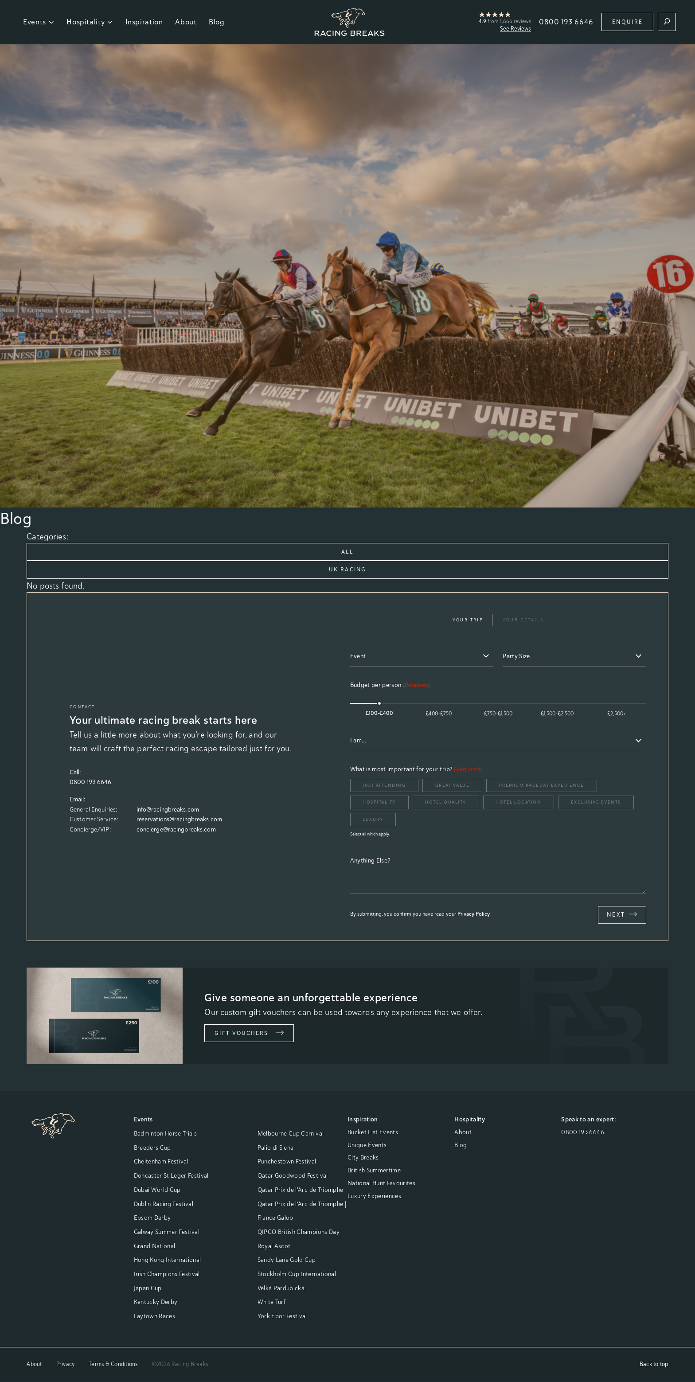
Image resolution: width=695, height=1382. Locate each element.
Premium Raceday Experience (541, 786)
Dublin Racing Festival (163, 1204)
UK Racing (347, 570)
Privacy (65, 1364)
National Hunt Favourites (381, 1183)
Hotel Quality (445, 802)
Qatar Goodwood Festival (293, 1176)
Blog (217, 22)
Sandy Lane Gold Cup (287, 1260)
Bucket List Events (373, 1132)
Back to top (654, 1364)
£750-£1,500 (498, 714)
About (185, 22)
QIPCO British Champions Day (299, 1232)
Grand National (155, 1246)
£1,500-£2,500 (557, 714)
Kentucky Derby (156, 1302)
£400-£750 (439, 714)
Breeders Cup (152, 1148)
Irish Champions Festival (167, 1274)
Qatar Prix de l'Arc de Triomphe (301, 1190)
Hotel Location (518, 802)
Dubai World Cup (157, 1190)
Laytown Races (154, 1316)
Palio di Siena (276, 1148)
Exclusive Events (596, 802)
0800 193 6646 (566, 22)
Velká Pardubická (281, 1288)
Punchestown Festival (287, 1162)
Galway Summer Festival (166, 1232)
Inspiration (144, 22)
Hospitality (89, 22)
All (347, 551)
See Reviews (515, 28)
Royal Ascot (274, 1246)
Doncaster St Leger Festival (171, 1176)
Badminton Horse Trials (165, 1134)
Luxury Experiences (374, 1196)
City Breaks (363, 1158)
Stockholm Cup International (297, 1274)
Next (622, 914)
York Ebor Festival (282, 1316)
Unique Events (367, 1145)
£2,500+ (616, 714)
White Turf (271, 1302)
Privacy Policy (473, 914)
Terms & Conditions (113, 1364)
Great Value (452, 786)
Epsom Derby (152, 1218)
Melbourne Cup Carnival (291, 1134)
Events (38, 22)
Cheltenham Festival (161, 1162)
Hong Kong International (167, 1260)
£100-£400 (379, 714)
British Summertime (374, 1171)
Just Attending (384, 786)
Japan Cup (148, 1288)
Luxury (373, 820)
